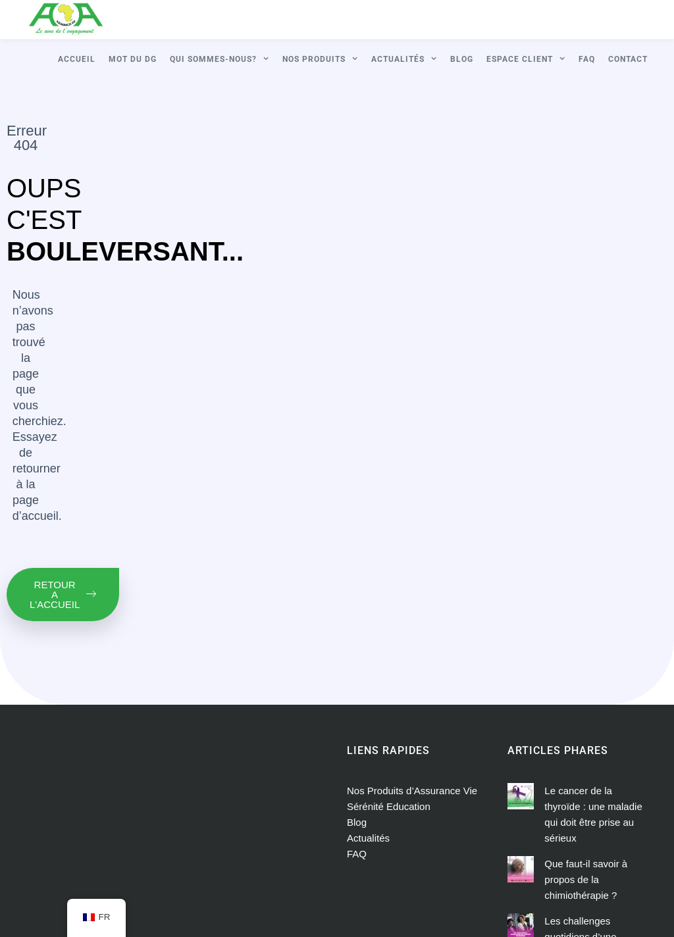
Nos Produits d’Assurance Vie (412, 790)
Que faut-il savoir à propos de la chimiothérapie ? (585, 879)
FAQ (357, 853)
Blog (357, 822)
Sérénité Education (388, 806)
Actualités (368, 838)
